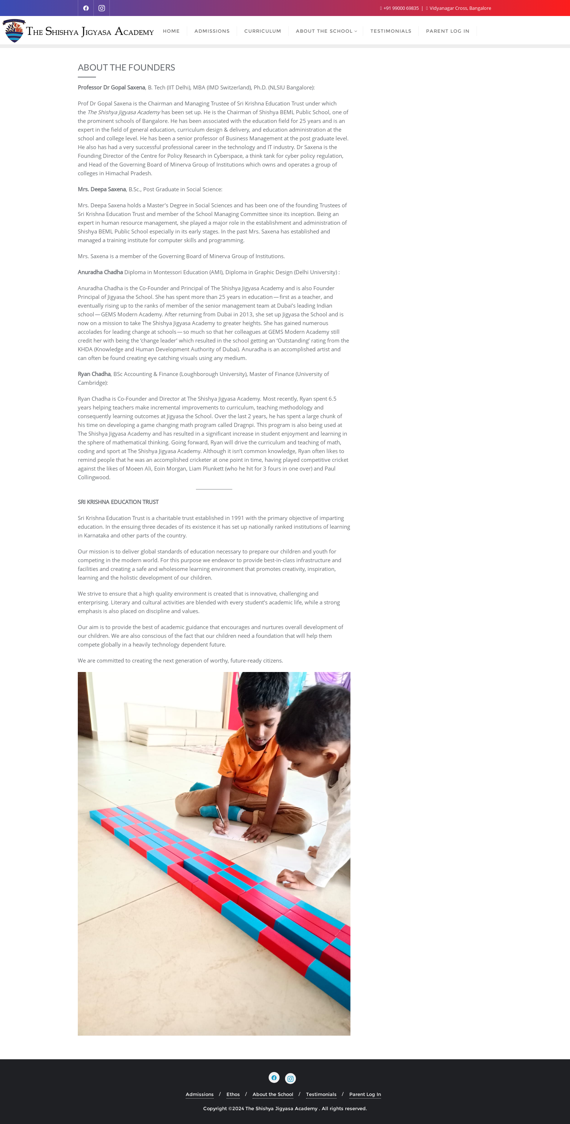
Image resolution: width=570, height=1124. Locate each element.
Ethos (233, 1094)
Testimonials (321, 1094)
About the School (273, 1094)
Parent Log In (365, 1094)
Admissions (200, 1094)
